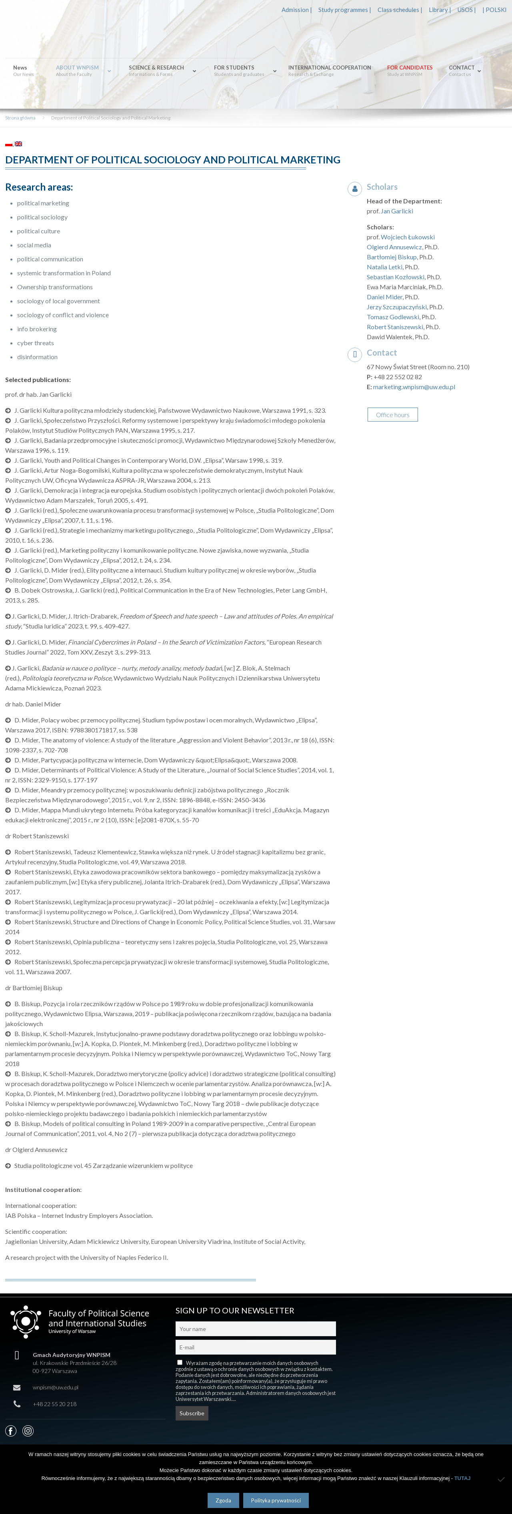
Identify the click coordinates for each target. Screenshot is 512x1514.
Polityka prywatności (276, 1500)
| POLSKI (494, 9)
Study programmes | (344, 9)
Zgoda (223, 1500)
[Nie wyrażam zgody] (502, 1479)
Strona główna (20, 118)
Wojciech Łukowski (408, 237)
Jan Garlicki (397, 211)
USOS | (467, 9)
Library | (440, 9)
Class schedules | (400, 9)
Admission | (297, 9)
